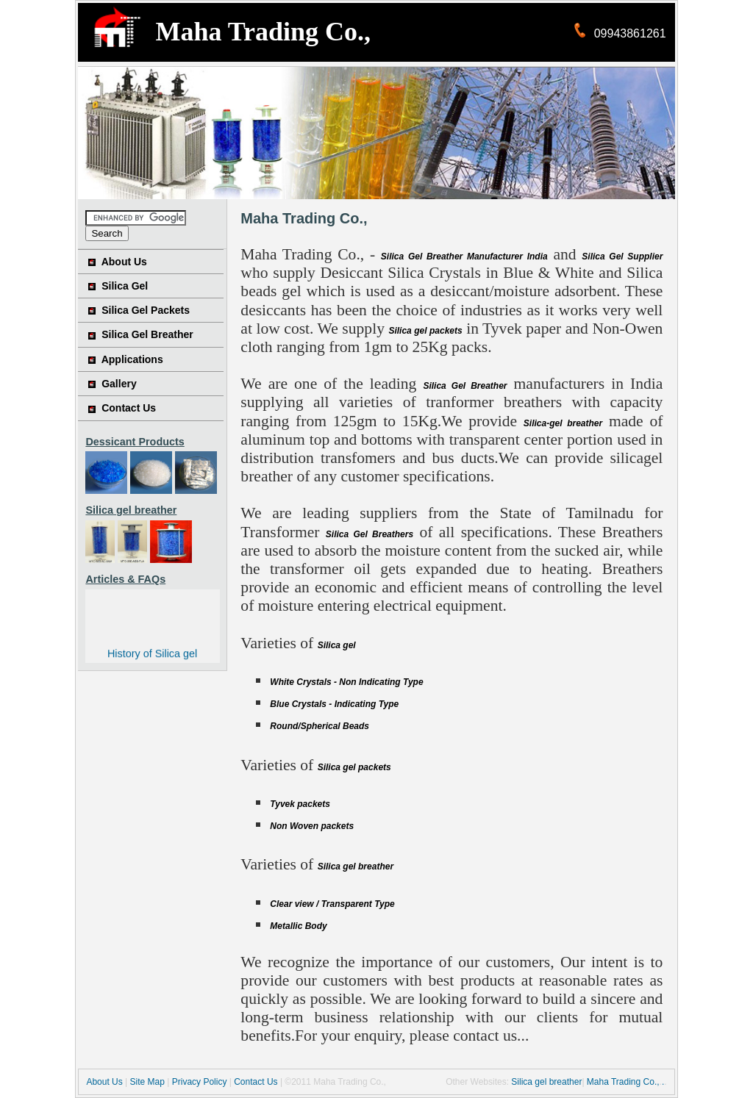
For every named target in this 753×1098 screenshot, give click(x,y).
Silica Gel (124, 286)
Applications (132, 359)
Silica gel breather (546, 1082)
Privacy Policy (199, 1082)
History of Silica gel (152, 654)
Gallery (118, 384)
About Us (124, 262)
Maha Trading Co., (623, 1082)
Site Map (147, 1082)
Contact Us (128, 408)
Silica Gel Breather (147, 334)
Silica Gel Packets (145, 310)
